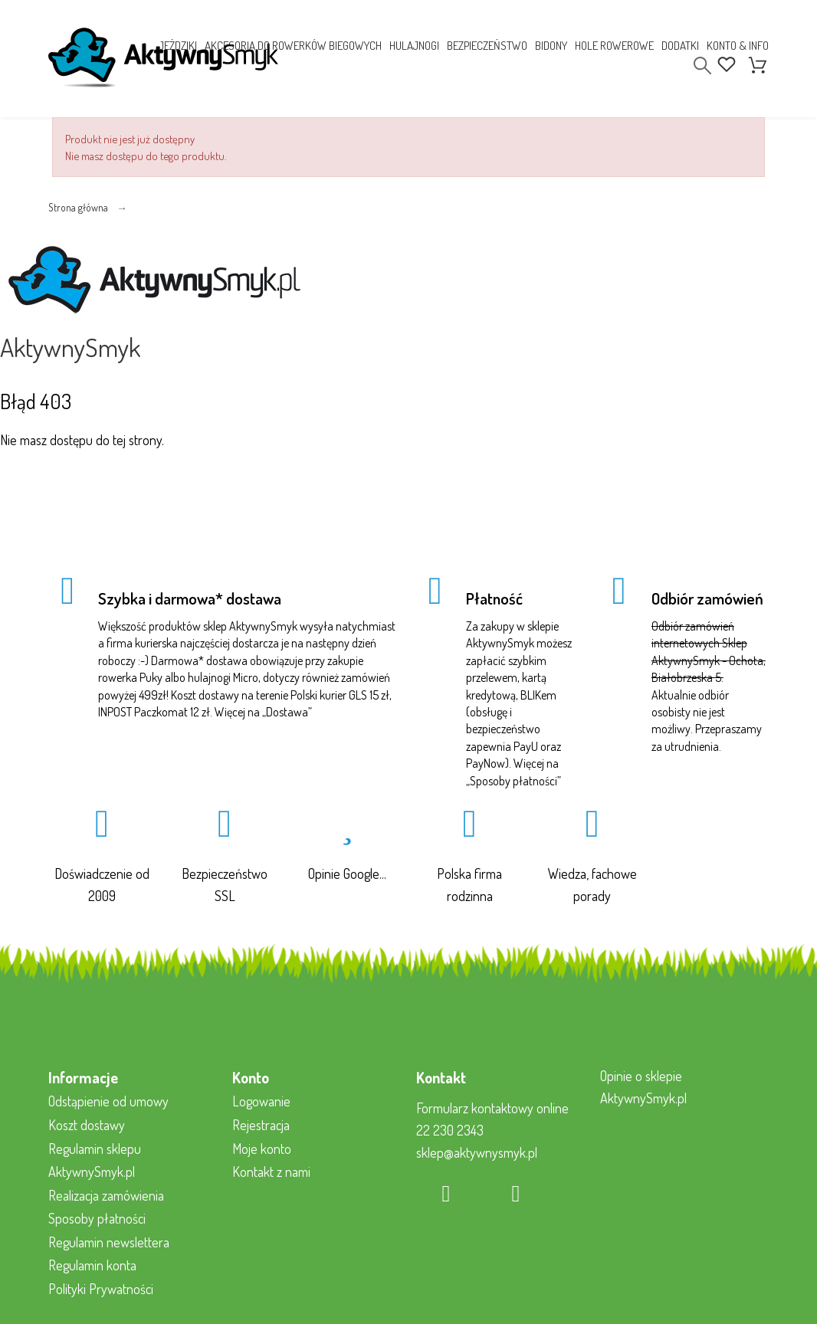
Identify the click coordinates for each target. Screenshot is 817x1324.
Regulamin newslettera (108, 1242)
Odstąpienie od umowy (108, 1101)
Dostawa (287, 711)
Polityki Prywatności (100, 1288)
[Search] (702, 65)
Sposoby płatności (513, 780)
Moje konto (261, 1148)
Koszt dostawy (86, 1124)
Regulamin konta (92, 1265)
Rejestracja (261, 1124)
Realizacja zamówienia (106, 1195)
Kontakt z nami (271, 1171)
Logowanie (261, 1101)
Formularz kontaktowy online (492, 1108)
